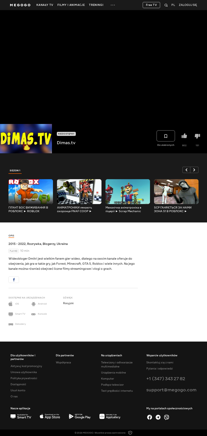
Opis (11, 235)
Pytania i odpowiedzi (159, 368)
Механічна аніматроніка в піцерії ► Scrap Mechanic (123, 209)
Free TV (151, 5)
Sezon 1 (15, 170)
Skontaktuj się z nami (159, 362)
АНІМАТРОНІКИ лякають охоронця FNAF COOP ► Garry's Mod (74, 209)
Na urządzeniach (111, 355)
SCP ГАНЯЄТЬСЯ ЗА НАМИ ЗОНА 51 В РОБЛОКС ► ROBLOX (173, 209)
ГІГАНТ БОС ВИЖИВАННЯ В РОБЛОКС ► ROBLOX (28, 209)
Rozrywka (34, 244)
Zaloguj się (188, 5)
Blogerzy (49, 244)
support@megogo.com (171, 390)
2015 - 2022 (17, 244)
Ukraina (62, 244)
